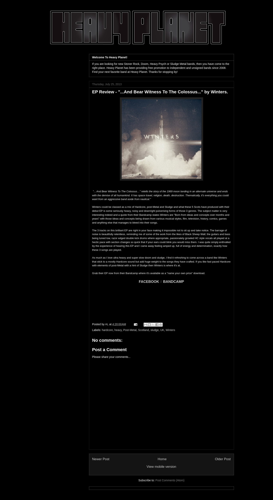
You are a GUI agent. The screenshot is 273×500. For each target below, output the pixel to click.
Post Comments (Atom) (170, 480)
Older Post (223, 459)
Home (162, 459)
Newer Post (101, 459)
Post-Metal (130, 330)
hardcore (107, 330)
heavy (118, 330)
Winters (170, 330)
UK (162, 330)
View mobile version (161, 467)
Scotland (143, 330)
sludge (155, 330)
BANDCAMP (173, 282)
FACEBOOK (149, 282)
